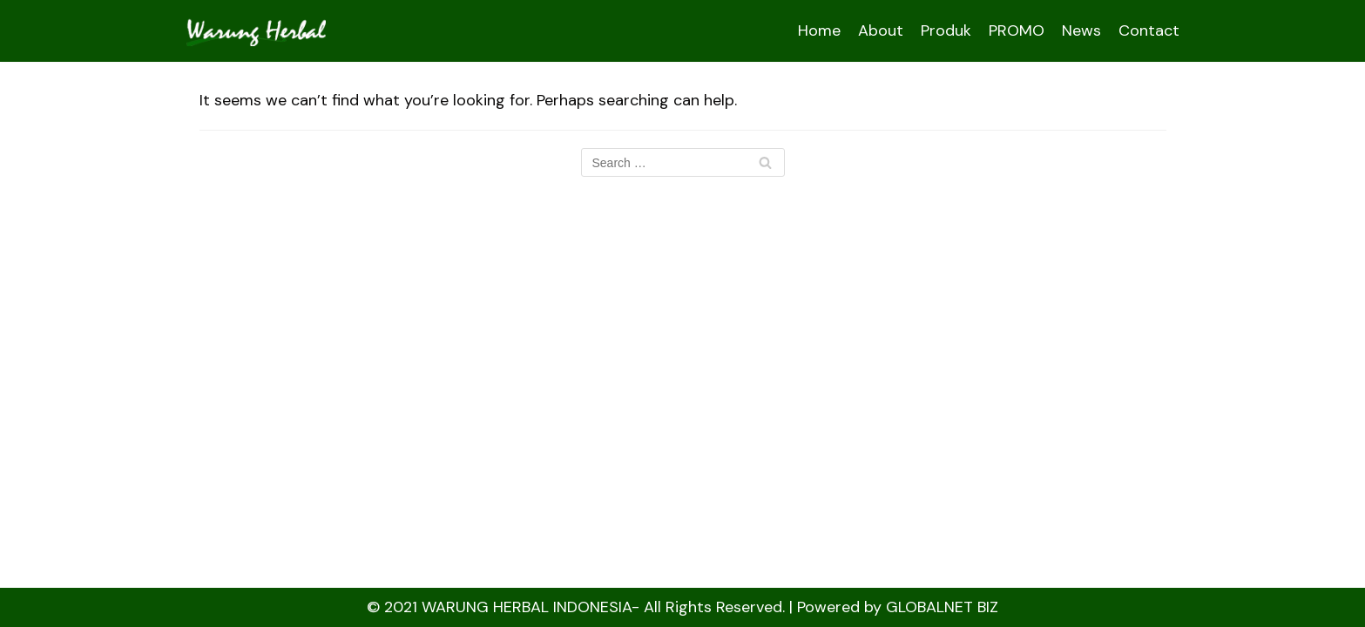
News (1081, 30)
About (880, 30)
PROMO (1016, 30)
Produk (946, 30)
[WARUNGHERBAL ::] (256, 31)
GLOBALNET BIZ (942, 607)
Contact (1148, 30)
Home (819, 30)
